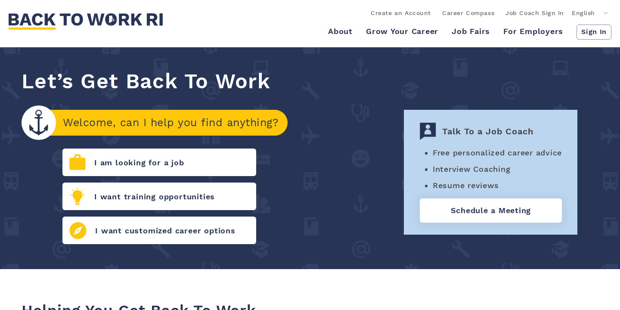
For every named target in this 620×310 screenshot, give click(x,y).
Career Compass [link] (468, 12)
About (340, 31)
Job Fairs (471, 31)
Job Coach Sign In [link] (534, 12)
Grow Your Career (402, 31)
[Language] (590, 13)
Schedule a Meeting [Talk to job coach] (491, 210)
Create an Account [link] (401, 12)
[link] (86, 21)
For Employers (533, 31)
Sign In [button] (594, 32)
